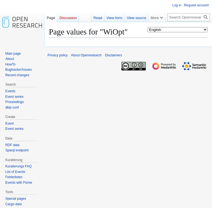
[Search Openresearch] (188, 17)
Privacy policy (57, 55)
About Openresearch (86, 55)
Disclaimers (113, 55)
